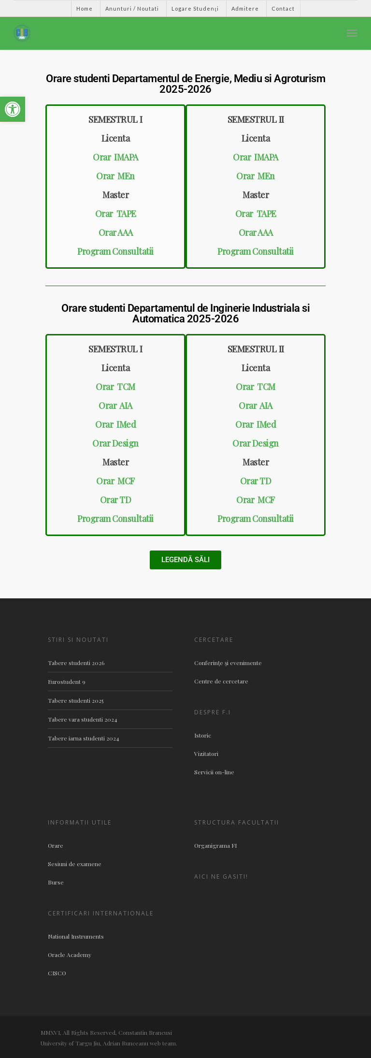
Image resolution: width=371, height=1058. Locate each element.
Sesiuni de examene (74, 864)
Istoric (202, 735)
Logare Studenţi (194, 8)
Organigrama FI (215, 845)
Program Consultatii (115, 251)
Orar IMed (115, 424)
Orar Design (115, 443)
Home (84, 8)
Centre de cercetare (221, 681)
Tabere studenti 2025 (75, 700)
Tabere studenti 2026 (76, 663)
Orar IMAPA (115, 157)
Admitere (245, 8)
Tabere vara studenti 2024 (82, 719)
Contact (283, 8)
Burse (56, 882)
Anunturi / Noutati (132, 8)
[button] (12, 109)
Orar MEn (115, 176)
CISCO (57, 973)
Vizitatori (206, 753)
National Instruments (76, 936)
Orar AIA (115, 405)
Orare (55, 845)
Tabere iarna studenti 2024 (83, 738)
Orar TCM (115, 386)
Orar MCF (115, 481)
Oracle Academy (69, 954)
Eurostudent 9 (67, 681)
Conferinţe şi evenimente (228, 663)
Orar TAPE (115, 213)
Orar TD (115, 500)
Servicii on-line (214, 772)
